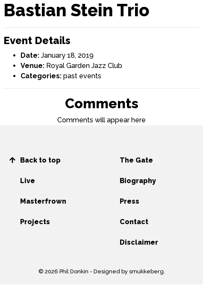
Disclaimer (139, 242)
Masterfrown (43, 201)
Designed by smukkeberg (129, 271)
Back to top (40, 160)
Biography (138, 181)
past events (82, 76)
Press (129, 201)
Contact (134, 222)
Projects (35, 222)
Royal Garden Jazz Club (84, 66)
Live (27, 181)
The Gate (136, 160)
